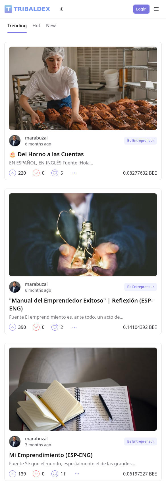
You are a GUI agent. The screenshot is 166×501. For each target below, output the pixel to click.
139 (22, 474)
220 (22, 173)
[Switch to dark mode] (61, 9)
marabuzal (36, 138)
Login (141, 9)
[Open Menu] (156, 9)
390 (22, 327)
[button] (12, 173)
